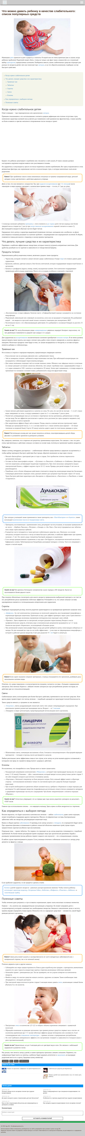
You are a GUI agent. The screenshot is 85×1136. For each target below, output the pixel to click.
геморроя (57, 823)
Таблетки (10, 85)
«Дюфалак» (9, 613)
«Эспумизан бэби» (34, 890)
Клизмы (10, 95)
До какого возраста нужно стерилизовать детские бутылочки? (20, 1098)
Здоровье (5, 1061)
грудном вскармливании (49, 184)
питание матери (62, 338)
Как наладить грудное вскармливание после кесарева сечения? (62, 1103)
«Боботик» (45, 890)
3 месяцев (56, 708)
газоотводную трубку (12, 893)
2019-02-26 (5, 1089)
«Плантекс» (63, 890)
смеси (60, 982)
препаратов (11, 62)
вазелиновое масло (20, 520)
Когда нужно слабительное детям (17, 75)
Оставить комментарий (42, 1118)
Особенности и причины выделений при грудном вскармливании (62, 1098)
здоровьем (61, 1055)
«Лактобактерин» (60, 517)
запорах (41, 65)
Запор (16, 1061)
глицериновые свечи (36, 520)
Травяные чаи (12, 82)
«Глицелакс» (9, 706)
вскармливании (21, 338)
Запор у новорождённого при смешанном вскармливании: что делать (61, 1092)
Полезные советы (11, 102)
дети (11, 57)
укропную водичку (20, 890)
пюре (62, 259)
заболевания (24, 823)
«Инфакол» (54, 890)
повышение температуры (30, 1035)
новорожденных (41, 330)
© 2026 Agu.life (5, 1126)
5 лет (51, 633)
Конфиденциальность (17, 1126)
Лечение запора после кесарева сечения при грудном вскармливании (18, 1092)
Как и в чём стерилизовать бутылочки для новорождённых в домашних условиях (20, 1104)
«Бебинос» (72, 890)
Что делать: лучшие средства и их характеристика (23, 79)
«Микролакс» (41, 772)
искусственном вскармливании (42, 226)
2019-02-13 (5, 1101)
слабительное (58, 814)
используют (8, 890)
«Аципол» (71, 517)
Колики (7, 888)
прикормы (29, 224)
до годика (51, 224)
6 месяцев (66, 184)
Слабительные (24, 1061)
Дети (11, 1061)
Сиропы (10, 88)
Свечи (9, 92)
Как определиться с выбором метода (18, 99)
